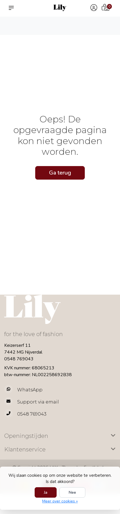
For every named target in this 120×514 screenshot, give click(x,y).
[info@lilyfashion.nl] (60, 402)
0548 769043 (19, 359)
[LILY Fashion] (60, 8)
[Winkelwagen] (105, 8)
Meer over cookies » (60, 501)
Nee (72, 492)
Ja (45, 492)
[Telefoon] (60, 414)
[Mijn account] (93, 8)
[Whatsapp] (60, 390)
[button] (12, 8)
